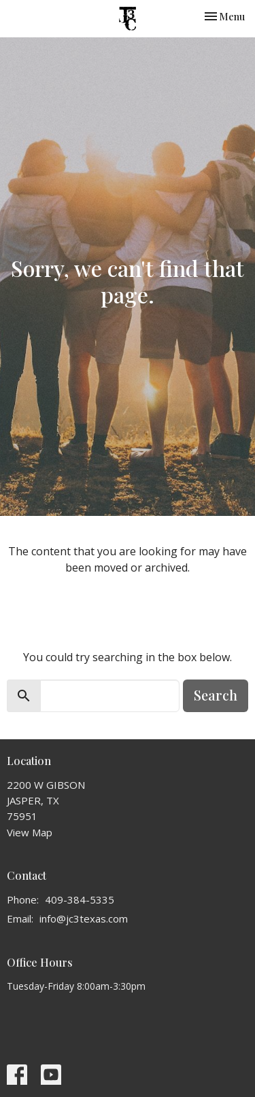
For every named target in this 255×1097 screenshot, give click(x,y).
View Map (29, 832)
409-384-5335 (79, 899)
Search (215, 695)
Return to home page (127, 605)
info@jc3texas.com (83, 918)
